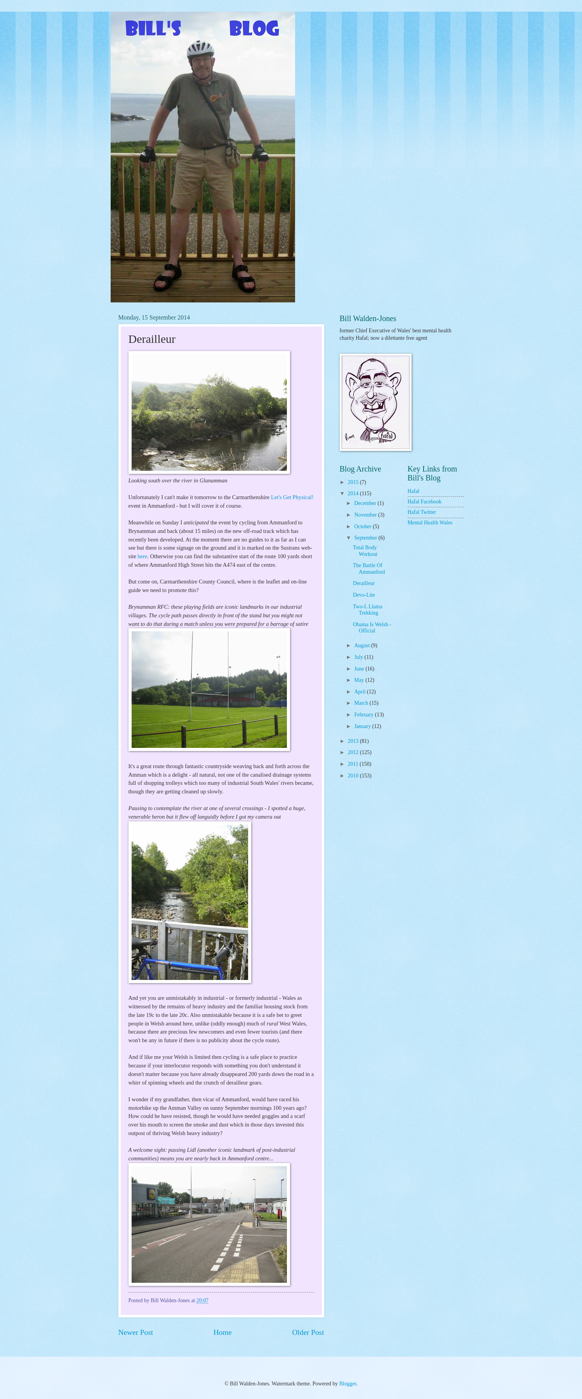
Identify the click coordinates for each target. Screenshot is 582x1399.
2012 (354, 752)
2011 (354, 764)
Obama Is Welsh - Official (372, 628)
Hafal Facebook (425, 502)
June (359, 669)
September (366, 538)
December (365, 503)
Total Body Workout (365, 551)
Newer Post (135, 1332)
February (364, 715)
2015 (354, 482)
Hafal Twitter (422, 512)
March (361, 703)
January (363, 726)
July (359, 657)
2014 (354, 493)
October (363, 526)
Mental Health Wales (430, 523)
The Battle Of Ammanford (369, 568)
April (360, 692)
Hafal (414, 491)
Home (223, 1332)
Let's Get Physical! (292, 497)
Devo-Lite (364, 595)
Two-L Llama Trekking (367, 610)
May (359, 680)
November (366, 515)
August (362, 645)
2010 (354, 776)
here (142, 556)
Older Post (308, 1332)
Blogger (347, 1384)
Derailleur (364, 583)
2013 (354, 741)
